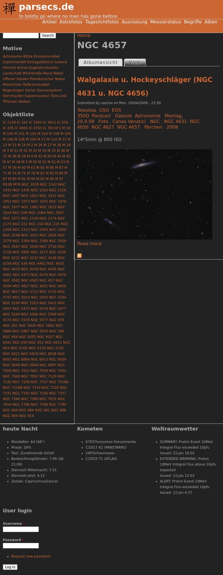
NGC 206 (19, 213)
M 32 (23, 151)
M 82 (50, 173)
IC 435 (8, 128)
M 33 (33, 151)
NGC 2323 (21, 230)
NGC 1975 (39, 201)
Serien (30, 90)
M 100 (8, 134)
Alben (210, 22)
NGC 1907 (11, 196)
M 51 (42, 162)
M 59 (12, 168)
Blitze (27, 56)
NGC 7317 (39, 382)
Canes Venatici (129, 121)
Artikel (49, 22)
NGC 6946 (29, 365)
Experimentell (14, 62)
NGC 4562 (11, 280)
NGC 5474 (39, 309)
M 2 (30, 145)
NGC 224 (36, 224)
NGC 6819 (29, 354)
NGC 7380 (29, 399)
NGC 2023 (48, 207)
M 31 (14, 151)
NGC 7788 (21, 405)
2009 (172, 127)
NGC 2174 (48, 218)
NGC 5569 (48, 314)
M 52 (52, 162)
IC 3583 (35, 122)
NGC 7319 (32, 388)
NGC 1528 (57, 190)
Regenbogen (13, 90)
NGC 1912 (29, 196)
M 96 (50, 179)
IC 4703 (35, 128)
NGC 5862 (45, 326)
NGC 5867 (21, 331)
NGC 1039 (30, 184)
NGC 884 (26, 410)
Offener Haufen (16, 79)
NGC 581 (10, 326)
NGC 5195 (11, 303)
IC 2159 (9, 122)
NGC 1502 (39, 190)
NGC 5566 (29, 314)
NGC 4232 (29, 258)
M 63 (31, 168)
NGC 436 (19, 263)
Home (83, 35)
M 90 (12, 179)
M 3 (6, 151)
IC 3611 (49, 122)
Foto (103, 121)
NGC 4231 (11, 258)
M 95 (40, 179)
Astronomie (147, 115)
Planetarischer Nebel (47, 79)
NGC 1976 (57, 201)
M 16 (21, 145)
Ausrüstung (134, 22)
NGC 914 (26, 416)
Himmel (9, 68)
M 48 (16, 162)
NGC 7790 (57, 405)
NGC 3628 (29, 247)
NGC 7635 (48, 399)
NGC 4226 (57, 252)
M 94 (31, 179)
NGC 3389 (39, 241)
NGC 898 (58, 410)
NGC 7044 (57, 371)
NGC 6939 (57, 359)
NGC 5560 (11, 314)
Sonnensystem (49, 90)
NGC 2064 (37, 213)
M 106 (8, 139)
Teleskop (86, 110)
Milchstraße (32, 73)
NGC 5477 (57, 309)
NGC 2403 (39, 230)
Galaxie (123, 115)
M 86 (59, 173)
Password (13, 540)
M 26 (38, 145)
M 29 (66, 145)
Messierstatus (165, 22)
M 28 (57, 145)
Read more (89, 243)
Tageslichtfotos (102, 22)
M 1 (58, 128)
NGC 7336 (39, 393)
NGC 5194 (57, 297)
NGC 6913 (39, 359)
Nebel (58, 73)
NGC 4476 (39, 275)
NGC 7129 (48, 376)
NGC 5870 (39, 331)
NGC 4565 (29, 280)
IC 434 (62, 122)
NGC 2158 (29, 218)
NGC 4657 (128, 127)
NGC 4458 (48, 269)
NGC (155, 121)
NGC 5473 (21, 309)
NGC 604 (10, 337)
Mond (47, 73)
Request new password (30, 556)
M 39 (21, 156)
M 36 (61, 151)
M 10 (66, 128)
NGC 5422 (48, 303)
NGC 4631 (175, 121)
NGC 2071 (11, 218)
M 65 (40, 168)
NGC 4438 (29, 269)
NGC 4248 (48, 258)
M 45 (66, 156)
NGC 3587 (11, 247)
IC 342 (22, 122)
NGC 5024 (21, 297)
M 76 (21, 173)
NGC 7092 (29, 376)
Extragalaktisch (40, 62)
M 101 (19, 134)
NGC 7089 (11, 376)
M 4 (30, 156)
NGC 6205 (27, 337)
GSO (104, 110)
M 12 (62, 139)
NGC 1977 (11, 207)
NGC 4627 (103, 127)
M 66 (50, 168)
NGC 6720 (37, 348)
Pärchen (153, 127)
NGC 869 (10, 410)
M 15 (12, 145)
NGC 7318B (12, 388)
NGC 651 (36, 342)
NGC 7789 (39, 405)
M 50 (33, 162)
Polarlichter (12, 85)
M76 (17, 184)
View (137, 62)
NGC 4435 (11, 269)
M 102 (31, 134)
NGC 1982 (29, 207)
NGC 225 (52, 224)
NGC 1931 (48, 196)
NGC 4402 (37, 263)
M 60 (21, 168)
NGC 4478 (57, 275)
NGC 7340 (11, 399)
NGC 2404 (57, 230)
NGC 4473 (21, 275)
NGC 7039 (39, 371)
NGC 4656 (57, 286)
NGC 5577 (39, 320)
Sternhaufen (13, 96)
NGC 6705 (19, 348)
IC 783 (48, 128)
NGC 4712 (29, 292)
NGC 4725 (48, 292)
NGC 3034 (48, 235)
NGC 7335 (21, 393)
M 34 (42, 151)
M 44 (57, 156)
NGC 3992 (21, 252)
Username (14, 524)
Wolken (24, 102)
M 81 (40, 173)
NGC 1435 (21, 190)
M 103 (42, 134)
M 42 (38, 156)
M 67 (59, 168)
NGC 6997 (48, 365)
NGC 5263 (29, 303)
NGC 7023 (21, 371)
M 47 (7, 162)
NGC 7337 (57, 393)
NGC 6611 (53, 342)
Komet (22, 68)
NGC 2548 (11, 235)
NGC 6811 (11, 354)
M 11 (41, 139)
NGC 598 (56, 331)
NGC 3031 (29, 235)
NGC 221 (19, 224)
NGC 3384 (21, 241)
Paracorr (101, 115)
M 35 (52, 151)
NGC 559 (56, 320)
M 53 (61, 162)
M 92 (21, 179)
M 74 (12, 173)
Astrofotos (70, 22)
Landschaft (12, 73)
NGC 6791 (55, 348)
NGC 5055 (39, 297)
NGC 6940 (11, 365)
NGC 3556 (57, 241)
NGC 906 (10, 416)
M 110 (52, 139)
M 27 (48, 145)
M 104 (54, 134)
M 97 (59, 179)
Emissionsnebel (47, 56)
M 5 (25, 162)
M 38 (12, 156)
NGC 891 (42, 410)
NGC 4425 (55, 263)
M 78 (31, 173)
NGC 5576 (21, 320)
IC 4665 (21, 128)
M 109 (31, 139)
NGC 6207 (45, 337)
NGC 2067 (55, 213)
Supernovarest (37, 96)
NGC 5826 (27, 326)
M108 (7, 184)
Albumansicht (101, 62)
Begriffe (193, 22)
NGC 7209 (21, 382)
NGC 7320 (50, 388)
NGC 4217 (39, 252)
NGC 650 (19, 342)
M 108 (19, 139)
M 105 (66, 134)
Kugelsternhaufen (44, 68)
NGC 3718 (48, 247)
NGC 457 (46, 280)
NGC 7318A (58, 382)
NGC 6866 (21, 359)
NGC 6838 (48, 354)
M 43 (48, 156)
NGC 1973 (21, 201)
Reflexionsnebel (36, 85)
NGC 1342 (48, 184)
